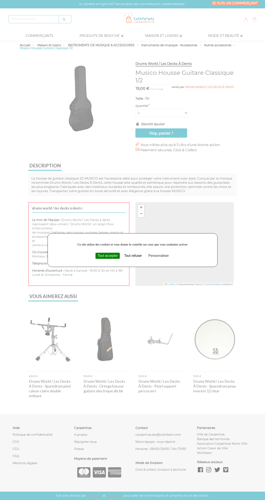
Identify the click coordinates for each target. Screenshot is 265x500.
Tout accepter (108, 255)
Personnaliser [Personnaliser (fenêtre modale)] (158, 255)
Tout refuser (133, 255)
